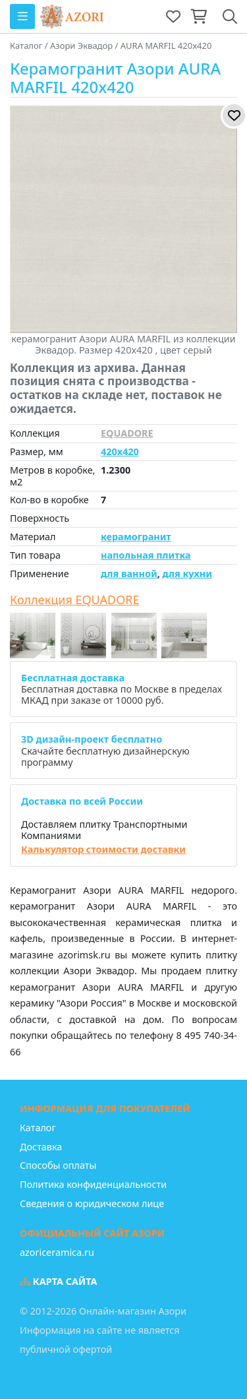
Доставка (41, 1146)
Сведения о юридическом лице (92, 1203)
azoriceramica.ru (57, 1252)
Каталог (38, 1127)
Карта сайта (58, 1281)
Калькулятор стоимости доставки (103, 849)
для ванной (129, 573)
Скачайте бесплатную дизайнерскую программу (105, 750)
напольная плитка (146, 555)
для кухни (186, 573)
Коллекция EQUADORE (74, 600)
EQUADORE (127, 433)
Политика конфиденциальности (93, 1184)
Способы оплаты (58, 1165)
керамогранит (136, 536)
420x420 (120, 451)
